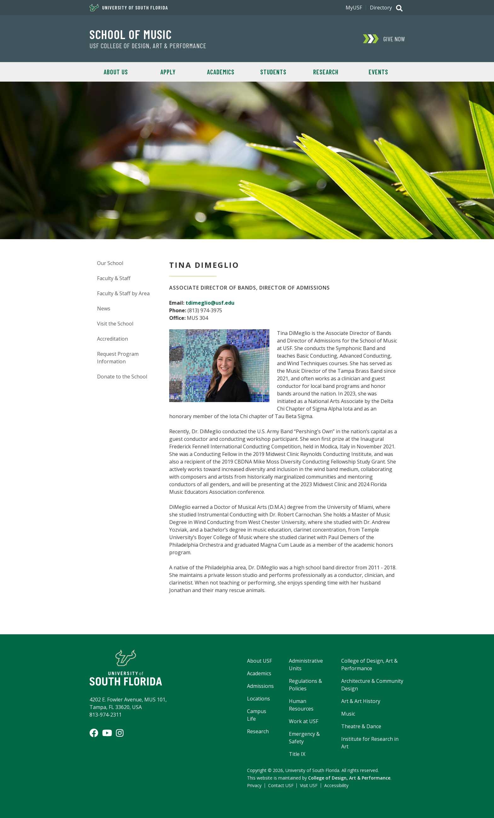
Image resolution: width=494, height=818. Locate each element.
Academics (220, 72)
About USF (259, 660)
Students (273, 72)
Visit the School (115, 323)
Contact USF (281, 785)
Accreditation (112, 338)
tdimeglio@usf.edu (210, 302)
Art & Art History (360, 701)
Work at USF (303, 721)
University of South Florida (128, 7)
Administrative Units (306, 664)
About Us (116, 72)
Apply (168, 72)
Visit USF (309, 785)
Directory (381, 7)
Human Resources (301, 705)
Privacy (254, 785)
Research (325, 72)
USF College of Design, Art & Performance (147, 45)
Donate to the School (122, 376)
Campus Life (256, 715)
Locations (258, 698)
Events (378, 72)
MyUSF (354, 7)
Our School (110, 263)
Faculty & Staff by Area (123, 293)
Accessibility (336, 785)
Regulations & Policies (305, 684)
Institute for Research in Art (370, 742)
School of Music (130, 34)
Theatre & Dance (361, 726)
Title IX (297, 754)
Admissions (260, 686)
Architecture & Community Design (372, 684)
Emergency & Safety (304, 737)
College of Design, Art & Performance (369, 664)
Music (348, 713)
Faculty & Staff (113, 278)
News (103, 308)
